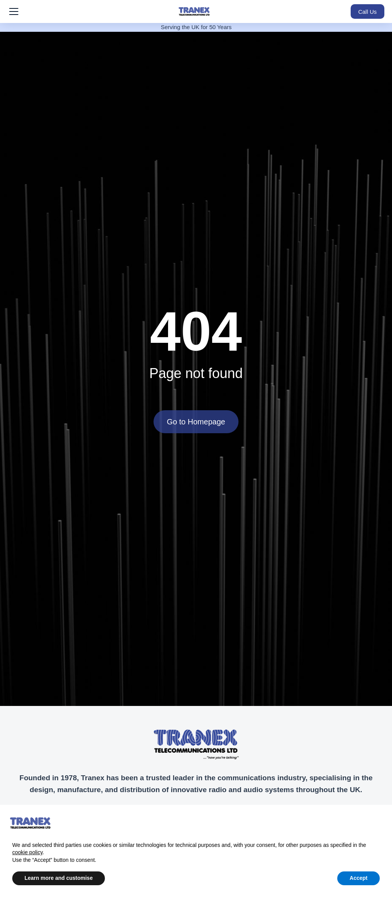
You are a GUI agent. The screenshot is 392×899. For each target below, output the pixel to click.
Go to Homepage (196, 422)
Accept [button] (359, 878)
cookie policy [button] (27, 852)
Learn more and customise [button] (58, 878)
